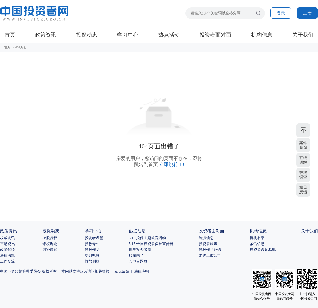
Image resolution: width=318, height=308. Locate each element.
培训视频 (92, 256)
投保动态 (86, 35)
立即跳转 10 (171, 164)
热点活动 (169, 35)
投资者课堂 (94, 238)
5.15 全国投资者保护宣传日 (151, 244)
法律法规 (7, 256)
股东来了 (136, 256)
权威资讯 (7, 238)
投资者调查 (208, 244)
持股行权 (49, 238)
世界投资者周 (140, 250)
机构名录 (257, 238)
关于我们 (302, 35)
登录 (281, 13)
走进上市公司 (210, 256)
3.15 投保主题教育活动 (147, 238)
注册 (307, 13)
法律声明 (141, 271)
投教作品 (92, 250)
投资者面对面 (215, 35)
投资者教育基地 (263, 250)
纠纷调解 (49, 250)
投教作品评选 (210, 250)
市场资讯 (7, 244)
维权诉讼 (49, 244)
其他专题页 (138, 261)
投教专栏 (92, 244)
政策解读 (7, 250)
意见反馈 (121, 271)
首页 (10, 35)
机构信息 (261, 35)
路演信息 (206, 238)
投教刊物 (92, 261)
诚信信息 (257, 244)
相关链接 (102, 271)
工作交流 (7, 261)
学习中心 (127, 35)
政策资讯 (45, 35)
